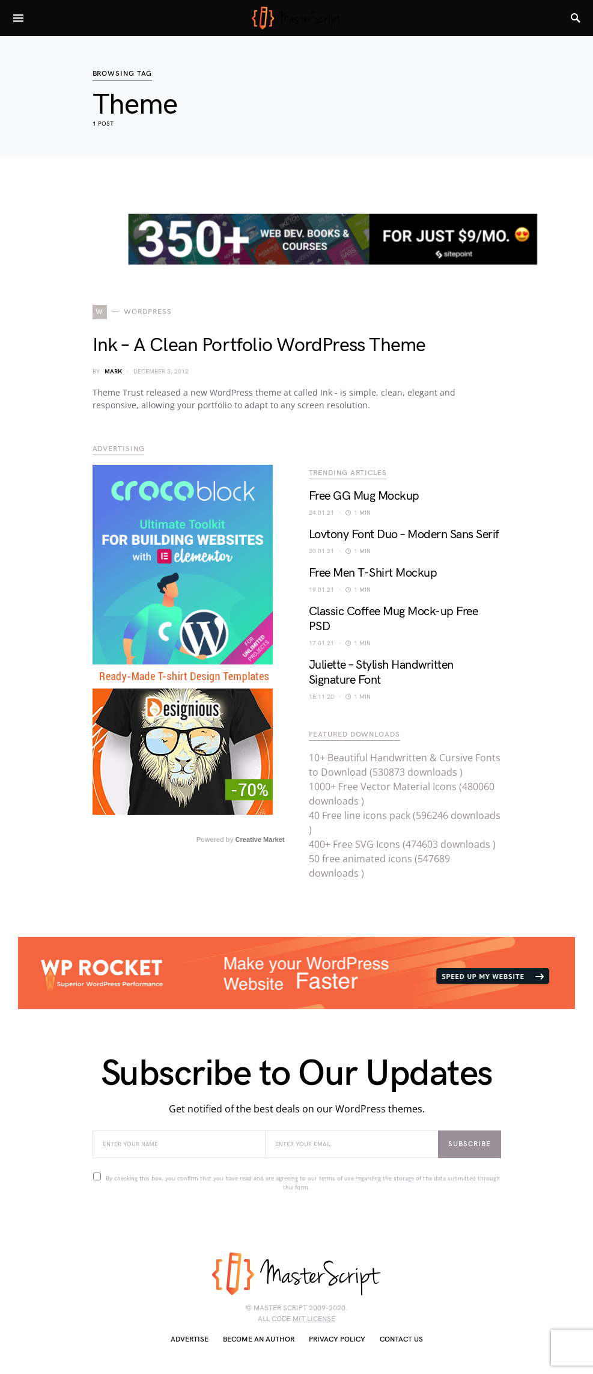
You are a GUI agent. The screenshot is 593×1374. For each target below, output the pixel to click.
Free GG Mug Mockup (364, 496)
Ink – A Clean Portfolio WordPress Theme (259, 345)
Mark (113, 371)
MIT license (314, 1318)
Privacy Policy (337, 1339)
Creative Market (260, 839)
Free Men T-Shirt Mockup (373, 573)
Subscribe (469, 1144)
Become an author (258, 1339)
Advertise (189, 1339)
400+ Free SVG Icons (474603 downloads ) (402, 844)
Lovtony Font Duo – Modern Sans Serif (404, 534)
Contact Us (401, 1339)
